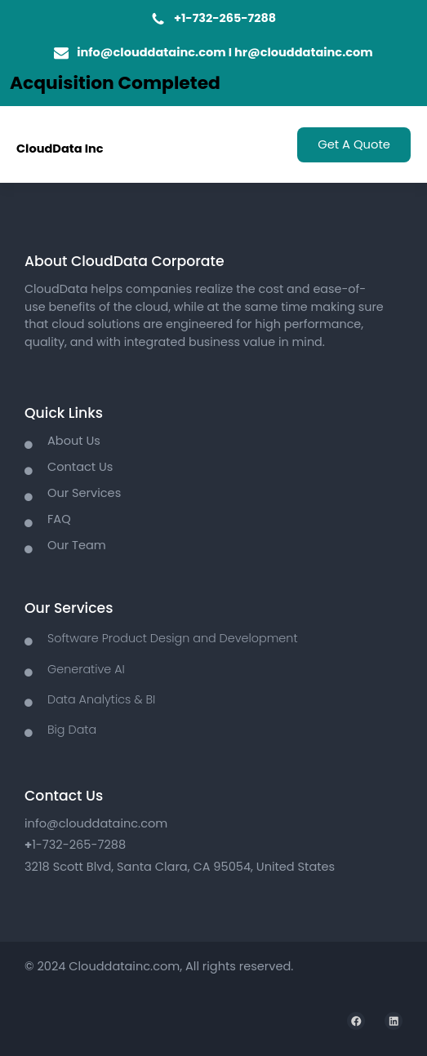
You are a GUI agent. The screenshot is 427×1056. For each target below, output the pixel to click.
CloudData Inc (60, 148)
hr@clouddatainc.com (303, 52)
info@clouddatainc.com (151, 52)
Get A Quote (354, 144)
